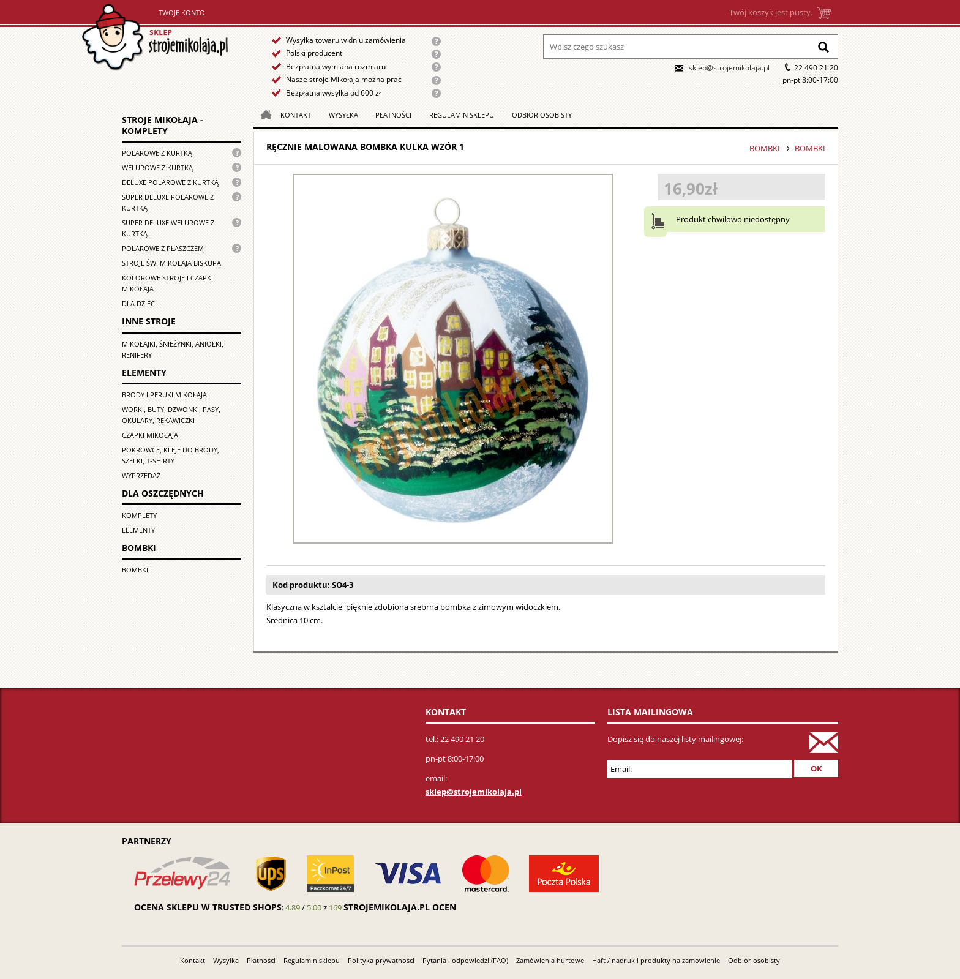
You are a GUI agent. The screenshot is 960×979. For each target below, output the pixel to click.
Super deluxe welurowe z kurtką (168, 228)
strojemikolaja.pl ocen (399, 907)
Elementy (138, 530)
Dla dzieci (139, 303)
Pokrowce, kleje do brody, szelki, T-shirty (170, 455)
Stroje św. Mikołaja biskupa (171, 263)
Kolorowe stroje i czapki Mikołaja (167, 283)
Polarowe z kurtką (157, 152)
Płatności (393, 114)
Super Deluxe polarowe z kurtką (168, 202)
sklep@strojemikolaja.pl (729, 67)
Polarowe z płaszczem (163, 248)
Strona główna (187, 45)
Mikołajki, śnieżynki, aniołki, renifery (172, 349)
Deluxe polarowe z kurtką (170, 182)
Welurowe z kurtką (157, 167)
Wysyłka (343, 114)
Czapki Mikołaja (150, 435)
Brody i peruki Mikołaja (164, 394)
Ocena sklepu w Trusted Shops (208, 907)
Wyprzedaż (141, 475)
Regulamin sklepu (461, 114)
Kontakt (295, 114)
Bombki (135, 569)
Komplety (139, 515)
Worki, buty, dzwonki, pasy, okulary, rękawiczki (171, 415)
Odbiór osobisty (542, 114)
